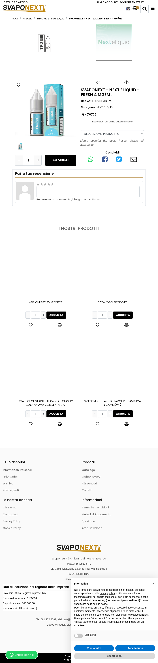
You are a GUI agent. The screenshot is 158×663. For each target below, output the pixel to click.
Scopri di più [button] (114, 655)
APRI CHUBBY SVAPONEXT (46, 302)
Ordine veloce (91, 476)
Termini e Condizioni (95, 507)
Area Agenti (11, 490)
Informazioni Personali (17, 470)
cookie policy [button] (100, 604)
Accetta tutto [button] (135, 648)
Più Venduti (89, 483)
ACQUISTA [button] (56, 315)
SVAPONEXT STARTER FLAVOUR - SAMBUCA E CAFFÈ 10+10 (112, 403)
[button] (144, 9)
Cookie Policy (12, 528)
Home (15, 18)
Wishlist (8, 483)
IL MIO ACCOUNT (107, 2)
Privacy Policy (12, 521)
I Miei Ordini (10, 476)
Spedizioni (88, 521)
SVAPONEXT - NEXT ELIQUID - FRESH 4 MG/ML (95, 18)
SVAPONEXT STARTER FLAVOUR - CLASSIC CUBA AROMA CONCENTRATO (45, 403)
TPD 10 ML (42, 18)
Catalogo (88, 470)
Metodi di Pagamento (96, 514)
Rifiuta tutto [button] (94, 648)
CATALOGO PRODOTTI (112, 302)
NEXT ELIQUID (57, 18)
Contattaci (10, 514)
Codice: (86, 101)
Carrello (87, 490)
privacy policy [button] (107, 593)
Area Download (92, 528)
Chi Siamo (9, 507)
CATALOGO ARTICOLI (16, 2)
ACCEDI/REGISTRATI (131, 2)
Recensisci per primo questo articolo (112, 121)
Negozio (27, 18)
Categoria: (88, 107)
